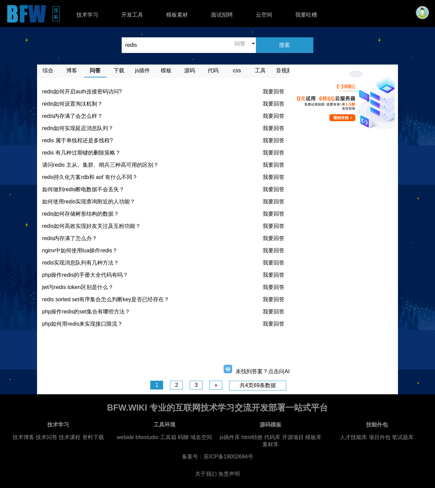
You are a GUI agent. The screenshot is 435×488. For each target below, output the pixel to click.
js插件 (142, 70)
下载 (119, 70)
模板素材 (177, 15)
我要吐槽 (306, 15)
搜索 (56, 13)
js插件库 (230, 437)
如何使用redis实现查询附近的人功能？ (89, 201)
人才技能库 (353, 437)
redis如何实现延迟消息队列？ (78, 128)
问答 (95, 70)
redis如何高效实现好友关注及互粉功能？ (91, 226)
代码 (213, 70)
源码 (189, 70)
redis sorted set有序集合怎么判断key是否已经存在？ (105, 299)
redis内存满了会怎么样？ (72, 116)
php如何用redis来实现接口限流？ (82, 324)
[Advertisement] (163, 348)
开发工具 (132, 15)
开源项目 (293, 437)
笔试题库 (403, 437)
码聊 (183, 437)
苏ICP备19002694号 (228, 456)
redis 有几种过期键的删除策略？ (81, 153)
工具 (260, 70)
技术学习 (87, 15)
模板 (166, 70)
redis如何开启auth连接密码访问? (82, 91)
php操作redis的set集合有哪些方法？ (86, 311)
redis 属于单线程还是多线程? (77, 140)
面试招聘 (222, 15)
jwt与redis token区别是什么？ (78, 287)
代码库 (272, 437)
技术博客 (23, 437)
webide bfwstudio (138, 437)
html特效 (251, 437)
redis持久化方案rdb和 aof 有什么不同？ (90, 177)
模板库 (313, 437)
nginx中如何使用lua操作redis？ (80, 250)
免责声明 (229, 474)
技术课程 (70, 437)
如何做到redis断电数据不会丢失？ (83, 189)
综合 (47, 70)
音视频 (284, 70)
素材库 (270, 444)
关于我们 (206, 474)
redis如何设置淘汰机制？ (72, 104)
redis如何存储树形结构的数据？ (80, 214)
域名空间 (201, 437)
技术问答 (46, 437)
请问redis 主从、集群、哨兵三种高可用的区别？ (100, 165)
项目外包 (379, 437)
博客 (71, 70)
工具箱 (168, 437)
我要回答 (273, 91)
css (237, 70)
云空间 (264, 15)
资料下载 (93, 437)
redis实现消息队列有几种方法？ (80, 263)
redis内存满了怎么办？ (70, 238)
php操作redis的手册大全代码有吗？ (85, 275)
